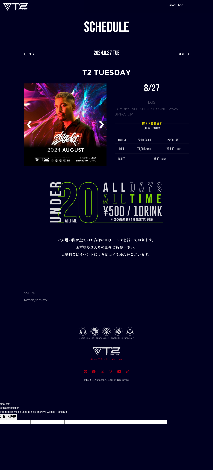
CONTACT (33, 293)
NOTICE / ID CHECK (41, 302)
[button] (101, 124)
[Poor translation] (12, 421)
